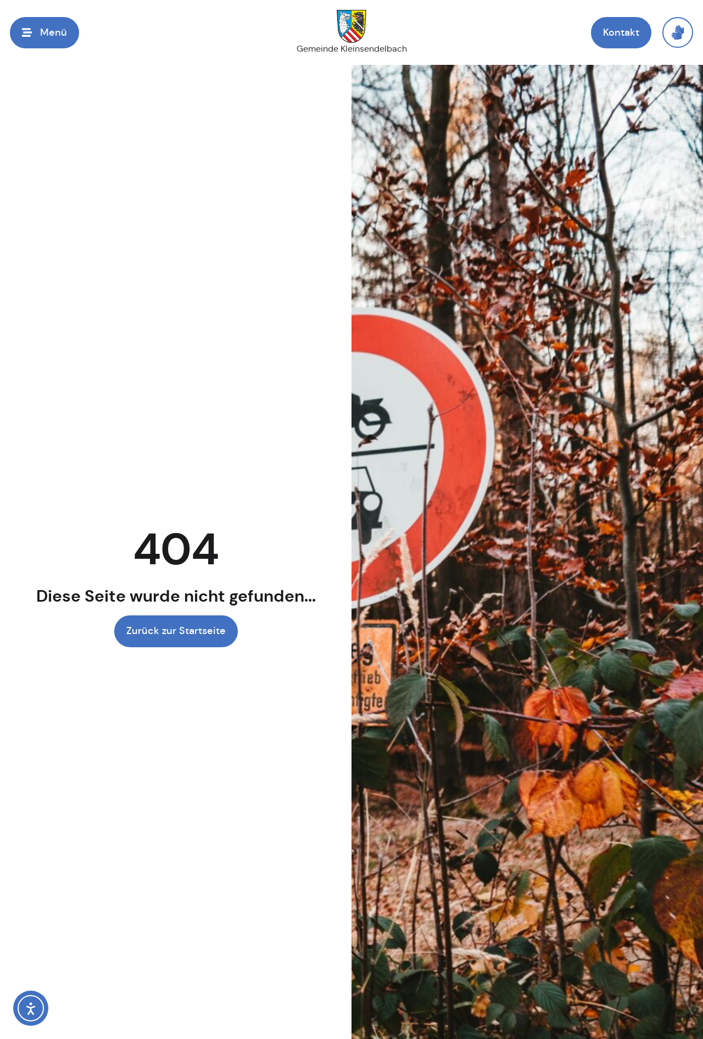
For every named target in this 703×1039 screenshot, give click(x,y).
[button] (44, 32)
